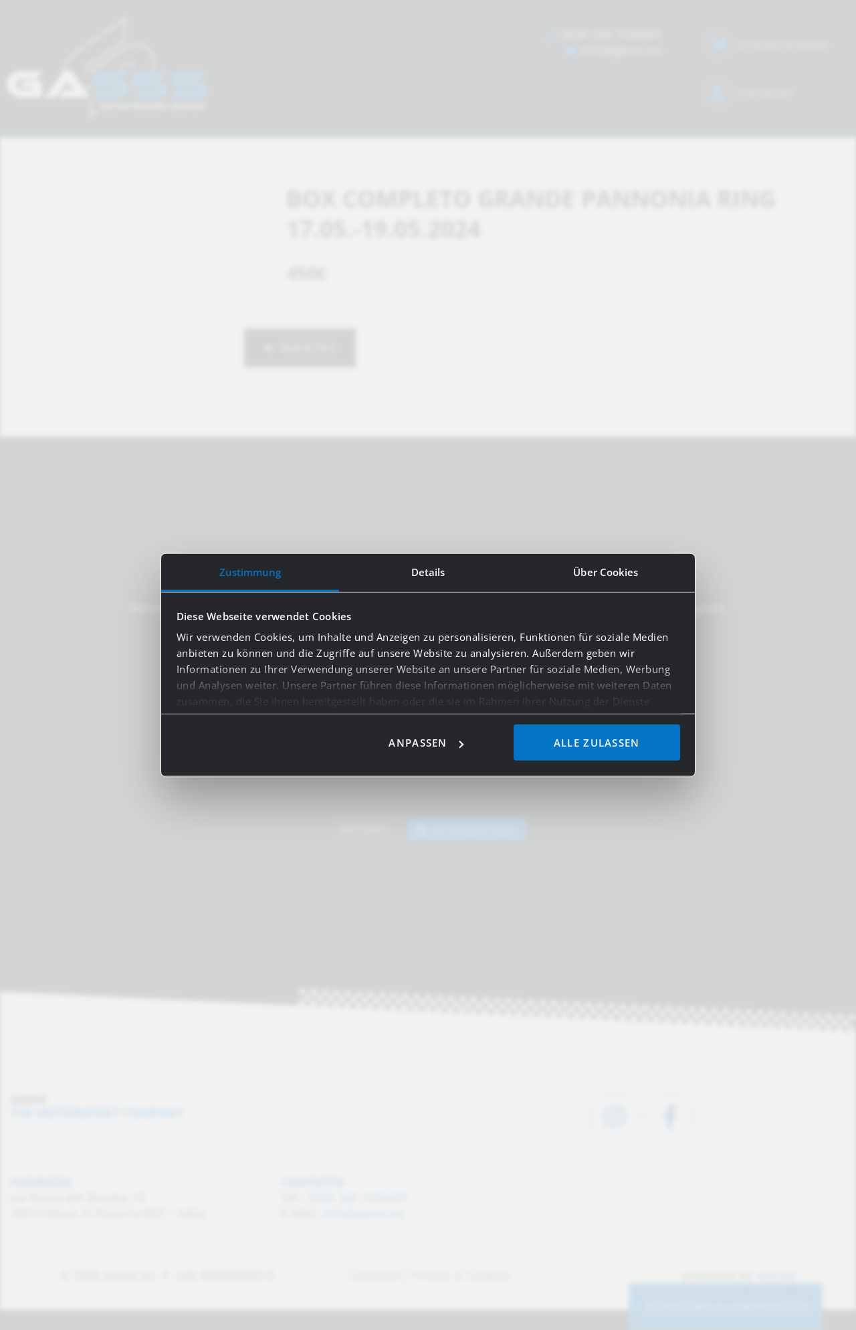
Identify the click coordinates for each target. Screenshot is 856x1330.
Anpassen (426, 742)
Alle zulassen (597, 742)
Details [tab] (428, 572)
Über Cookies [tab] (605, 572)
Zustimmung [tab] (250, 572)
